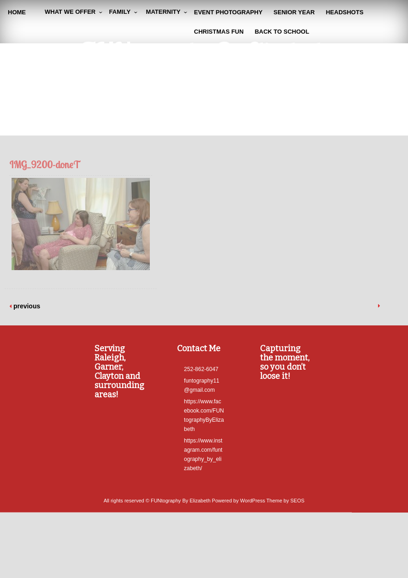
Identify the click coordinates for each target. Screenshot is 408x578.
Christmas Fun (219, 31)
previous (26, 306)
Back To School (281, 31)
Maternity (163, 11)
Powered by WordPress (238, 509)
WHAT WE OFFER (70, 11)
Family (119, 11)
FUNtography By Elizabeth (204, 53)
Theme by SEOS (285, 509)
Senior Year (293, 12)
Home (17, 12)
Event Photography (228, 12)
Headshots (345, 12)
